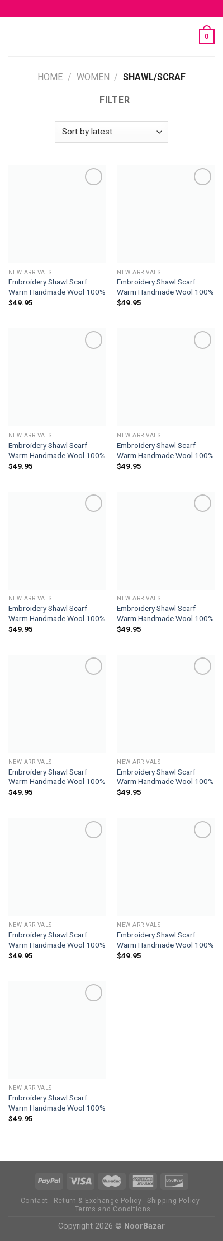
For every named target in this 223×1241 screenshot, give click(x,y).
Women (93, 77)
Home (50, 77)
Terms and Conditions (113, 1209)
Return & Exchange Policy (98, 1201)
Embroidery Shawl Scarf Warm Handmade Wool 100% (57, 286)
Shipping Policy (173, 1201)
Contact (34, 1201)
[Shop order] (111, 132)
